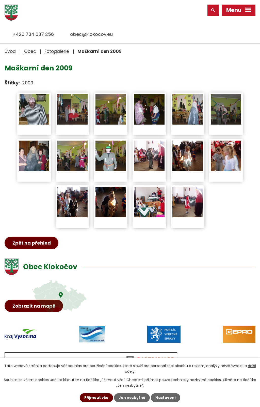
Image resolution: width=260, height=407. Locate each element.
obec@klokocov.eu (91, 34)
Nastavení (165, 397)
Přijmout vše (96, 397)
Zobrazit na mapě (33, 306)
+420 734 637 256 (33, 34)
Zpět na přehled (31, 243)
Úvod (10, 51)
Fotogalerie (56, 51)
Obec (30, 51)
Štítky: (12, 83)
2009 (27, 83)
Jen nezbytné (132, 397)
